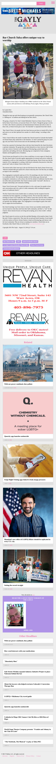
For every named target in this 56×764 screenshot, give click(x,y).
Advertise (5, 756)
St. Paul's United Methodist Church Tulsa (16, 245)
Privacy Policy (30, 756)
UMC (18, 241)
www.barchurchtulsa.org (36, 224)
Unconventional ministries (11, 248)
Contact (38, 756)
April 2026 (28, 630)
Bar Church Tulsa (9, 241)
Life (5, 238)
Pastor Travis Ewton (37, 245)
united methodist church (30, 241)
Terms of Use (20, 756)
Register (12, 756)
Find (41, 3)
